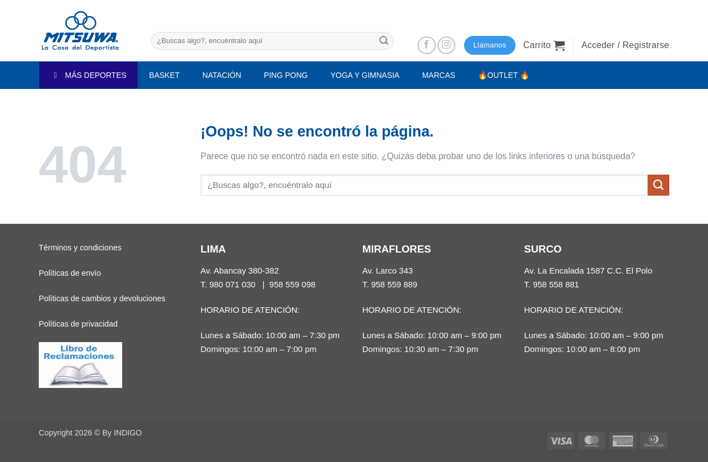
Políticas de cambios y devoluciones (102, 298)
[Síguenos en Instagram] (447, 45)
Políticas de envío (70, 273)
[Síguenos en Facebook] (427, 45)
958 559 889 (394, 284)
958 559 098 (292, 284)
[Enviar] (383, 41)
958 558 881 (556, 284)
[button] (544, 45)
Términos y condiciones (80, 247)
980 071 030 (232, 284)
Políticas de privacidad (78, 323)
